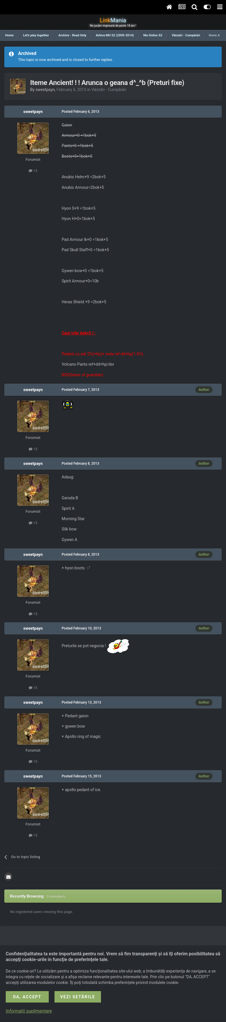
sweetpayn (45, 89)
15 (33, 171)
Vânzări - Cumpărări (108, 89)
